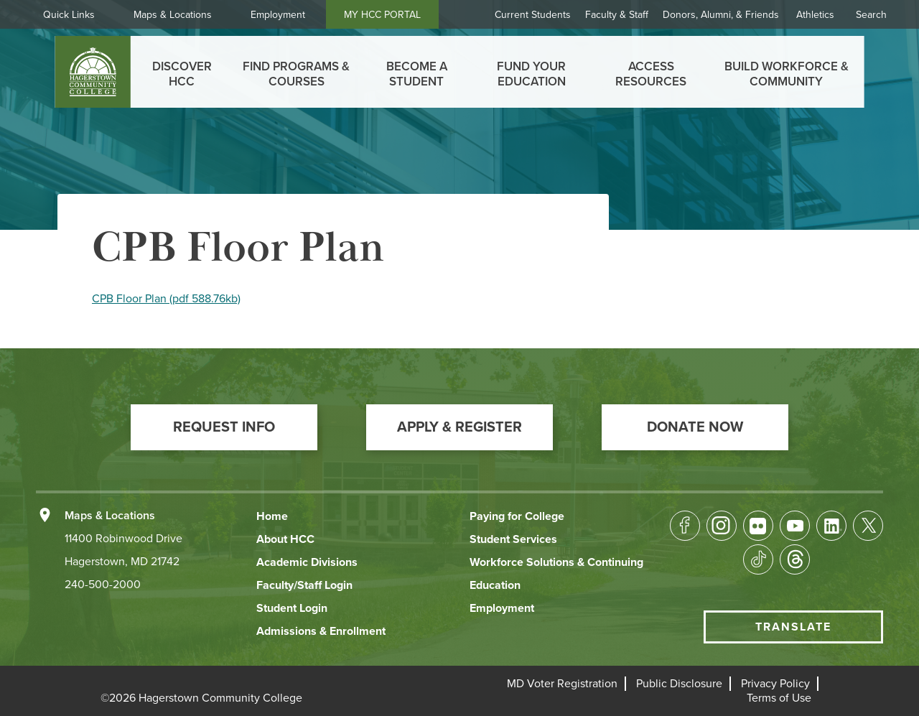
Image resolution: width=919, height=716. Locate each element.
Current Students (533, 15)
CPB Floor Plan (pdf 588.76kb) (166, 299)
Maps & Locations (173, 15)
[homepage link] (93, 72)
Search (871, 15)
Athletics (815, 15)
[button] (224, 427)
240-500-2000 (103, 584)
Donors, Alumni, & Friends (721, 15)
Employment (278, 15)
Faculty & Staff (616, 15)
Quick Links (69, 15)
